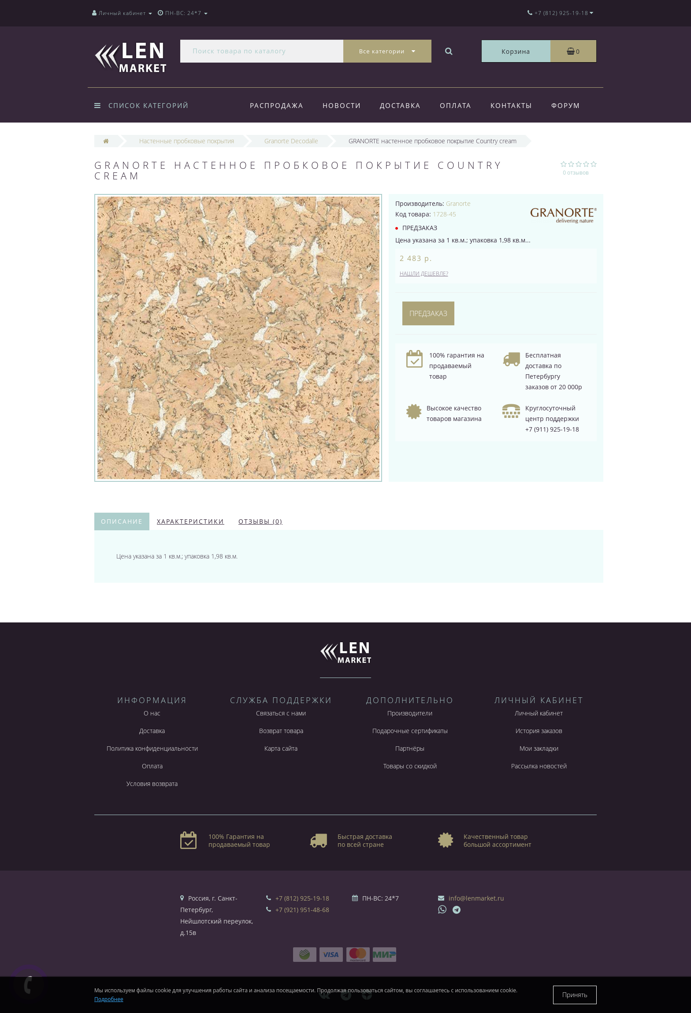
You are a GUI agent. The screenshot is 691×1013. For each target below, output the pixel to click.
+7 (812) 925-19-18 (302, 898)
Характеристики (190, 521)
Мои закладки (539, 748)
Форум (565, 105)
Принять (574, 995)
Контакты (511, 105)
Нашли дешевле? (424, 273)
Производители (409, 713)
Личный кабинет (539, 713)
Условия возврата (152, 783)
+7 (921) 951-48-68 (302, 909)
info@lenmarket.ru (476, 898)
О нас (152, 713)
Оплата (456, 105)
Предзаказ (428, 313)
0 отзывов (576, 172)
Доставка (400, 105)
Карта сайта (280, 748)
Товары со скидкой (410, 766)
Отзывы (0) (260, 521)
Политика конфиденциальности (152, 748)
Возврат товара (281, 730)
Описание (122, 521)
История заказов (539, 730)
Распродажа (277, 105)
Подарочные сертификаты (410, 730)
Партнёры (409, 748)
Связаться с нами (281, 713)
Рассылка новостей (539, 766)
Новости (342, 105)
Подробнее (108, 999)
